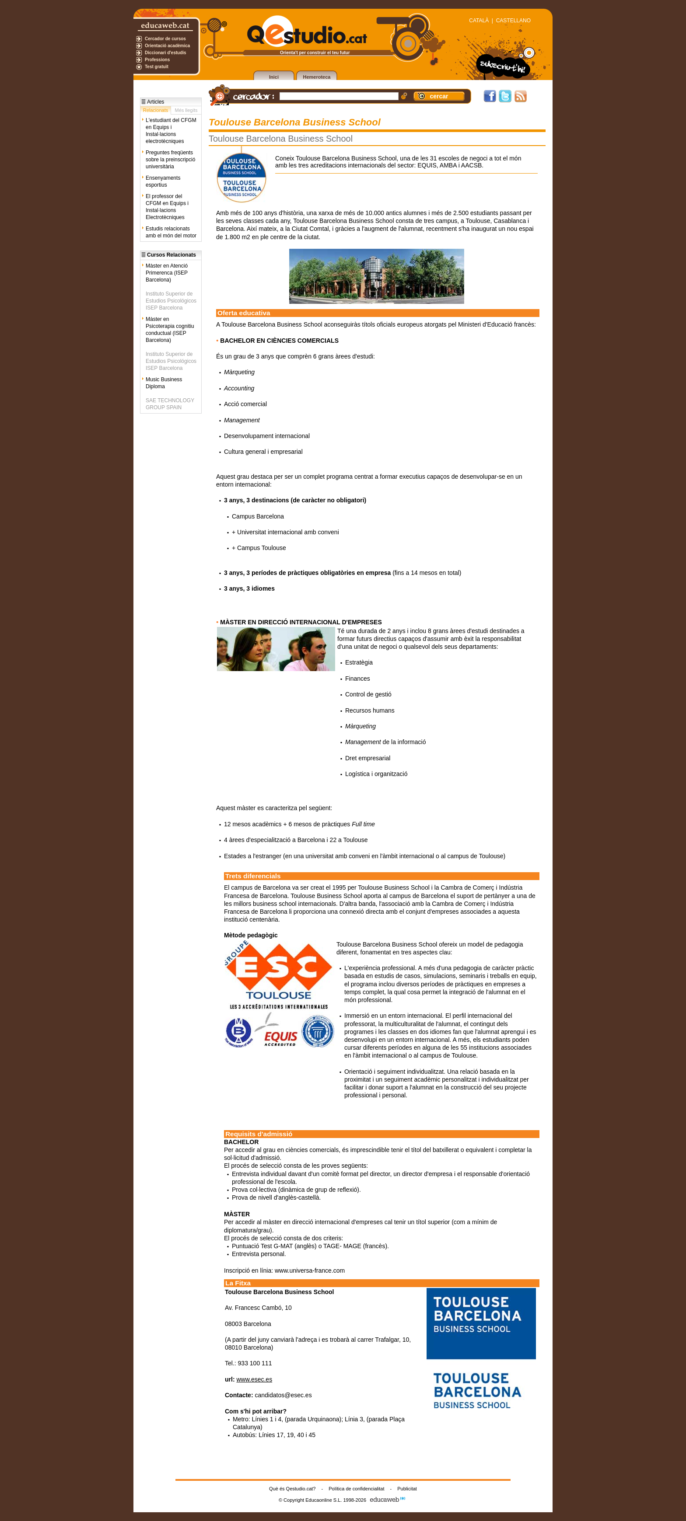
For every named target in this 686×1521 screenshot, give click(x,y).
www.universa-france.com (310, 1270)
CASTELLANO (513, 20)
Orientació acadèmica (167, 45)
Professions (157, 59)
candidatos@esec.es (283, 1395)
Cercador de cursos (165, 38)
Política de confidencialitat (356, 1488)
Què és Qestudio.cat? (292, 1488)
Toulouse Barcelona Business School (386, 944)
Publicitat (407, 1488)
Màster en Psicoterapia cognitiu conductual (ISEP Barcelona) (170, 329)
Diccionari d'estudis (165, 52)
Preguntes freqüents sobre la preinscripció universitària (170, 160)
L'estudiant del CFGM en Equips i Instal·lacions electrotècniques (171, 130)
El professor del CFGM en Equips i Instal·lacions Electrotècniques (167, 206)
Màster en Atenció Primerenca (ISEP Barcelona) (167, 273)
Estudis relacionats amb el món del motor (171, 232)
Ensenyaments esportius (163, 181)
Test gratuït (156, 66)
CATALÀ (479, 20)
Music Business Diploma (164, 383)
